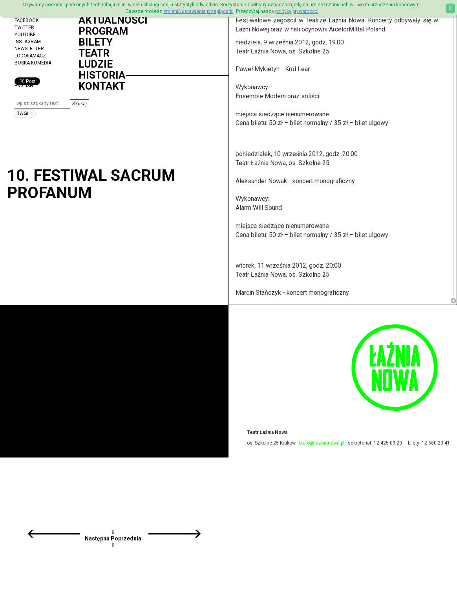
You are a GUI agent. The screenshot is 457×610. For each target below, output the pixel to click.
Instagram (28, 41)
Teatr (94, 53)
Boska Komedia (33, 63)
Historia (102, 75)
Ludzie (96, 64)
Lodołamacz (30, 56)
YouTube (25, 34)
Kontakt (102, 86)
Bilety (96, 42)
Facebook (26, 20)
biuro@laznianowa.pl (321, 443)
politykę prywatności (296, 11)
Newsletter (29, 48)
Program (103, 31)
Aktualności (113, 20)
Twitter (24, 27)
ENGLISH (24, 85)
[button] (79, 103)
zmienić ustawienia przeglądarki (198, 11)
